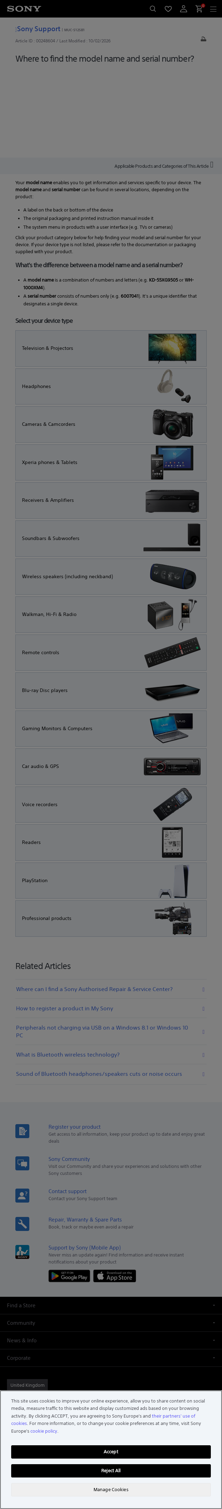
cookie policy (43, 1431)
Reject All (110, 1471)
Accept (111, 1452)
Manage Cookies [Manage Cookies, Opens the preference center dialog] (111, 1490)
